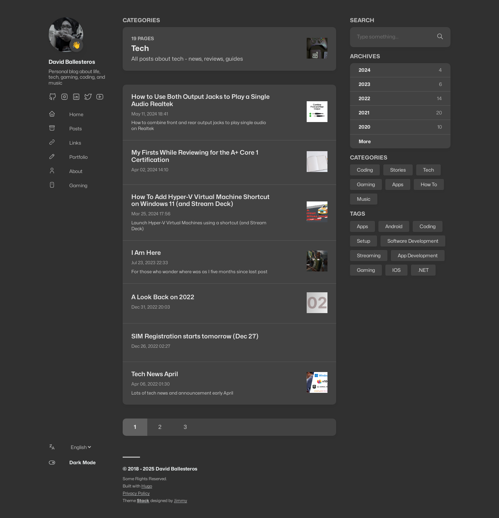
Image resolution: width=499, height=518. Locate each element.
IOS (396, 270)
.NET (423, 270)
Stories (398, 170)
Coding (365, 170)
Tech (428, 170)
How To (429, 184)
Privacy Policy (136, 493)
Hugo (146, 486)
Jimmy (180, 500)
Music (363, 199)
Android (393, 226)
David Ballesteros (72, 62)
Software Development (412, 241)
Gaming (366, 184)
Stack (143, 500)
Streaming (368, 255)
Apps (397, 184)
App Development (418, 255)
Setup (363, 241)
